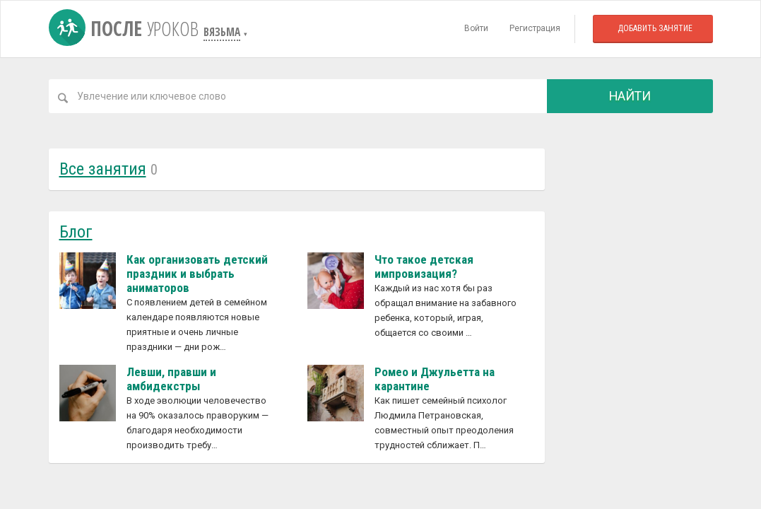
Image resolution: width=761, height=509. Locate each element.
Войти (476, 28)
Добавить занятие (655, 28)
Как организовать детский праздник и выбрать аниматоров (197, 273)
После (126, 28)
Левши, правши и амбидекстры (171, 379)
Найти (630, 95)
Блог (76, 232)
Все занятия (102, 169)
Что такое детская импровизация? (423, 266)
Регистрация (534, 28)
